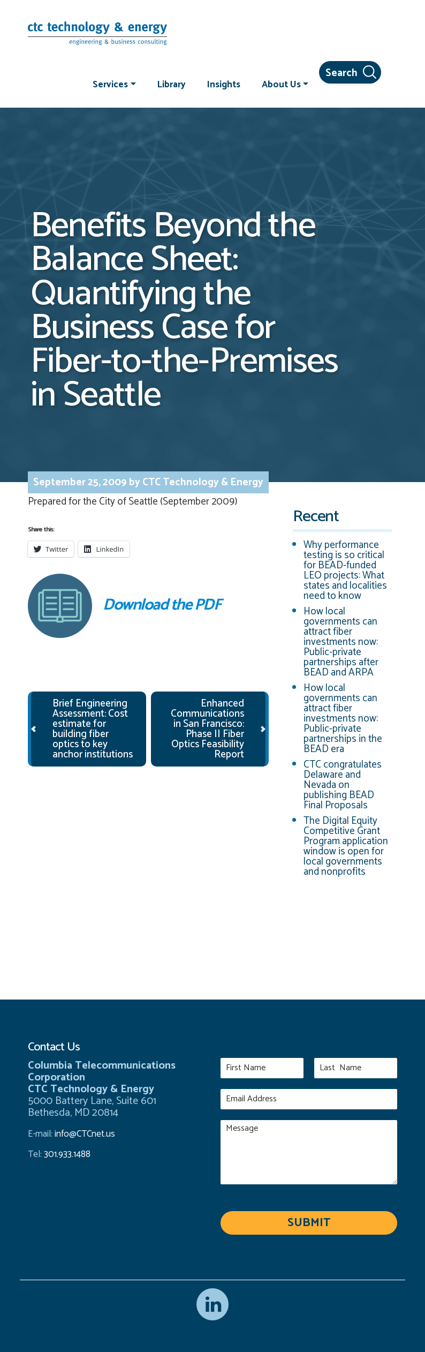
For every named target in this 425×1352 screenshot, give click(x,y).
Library (171, 84)
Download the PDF (124, 606)
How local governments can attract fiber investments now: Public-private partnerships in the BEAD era (342, 718)
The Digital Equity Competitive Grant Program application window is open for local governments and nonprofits (345, 846)
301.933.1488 (66, 1154)
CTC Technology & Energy (201, 482)
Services (110, 84)
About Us (281, 84)
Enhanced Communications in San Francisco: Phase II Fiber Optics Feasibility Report (207, 729)
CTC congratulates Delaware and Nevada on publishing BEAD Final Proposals (342, 785)
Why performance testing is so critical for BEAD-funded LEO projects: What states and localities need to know (345, 570)
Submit (308, 1223)
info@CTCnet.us (85, 1133)
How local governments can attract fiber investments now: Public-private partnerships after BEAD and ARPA (340, 642)
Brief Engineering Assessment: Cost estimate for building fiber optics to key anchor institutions (92, 729)
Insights (223, 84)
